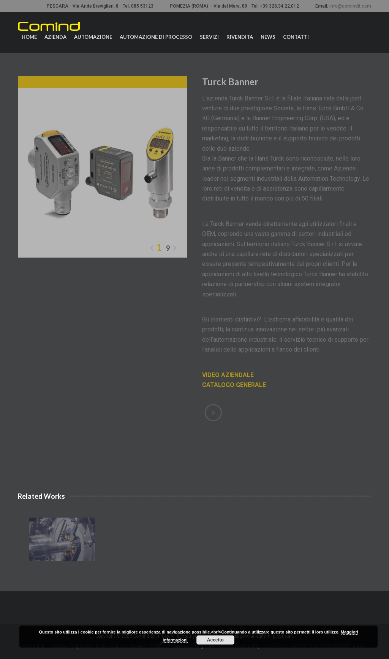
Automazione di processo (156, 37)
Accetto (215, 640)
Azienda (55, 37)
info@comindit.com (350, 6)
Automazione (93, 37)
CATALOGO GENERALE (234, 384)
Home (29, 37)
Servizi (209, 37)
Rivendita (239, 37)
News (268, 37)
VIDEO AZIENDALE (228, 375)
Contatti (296, 37)
